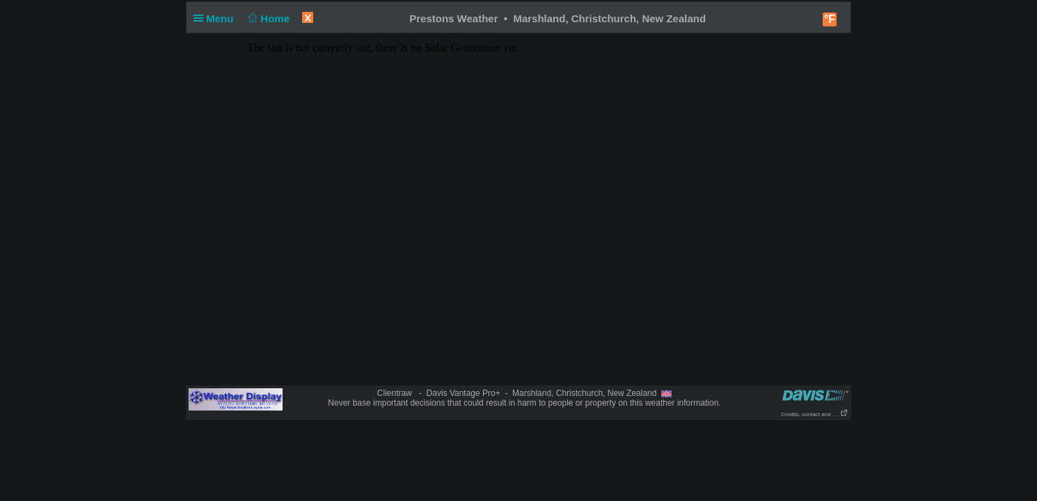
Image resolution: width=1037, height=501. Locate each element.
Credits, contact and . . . (815, 414)
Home (267, 18)
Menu (216, 18)
